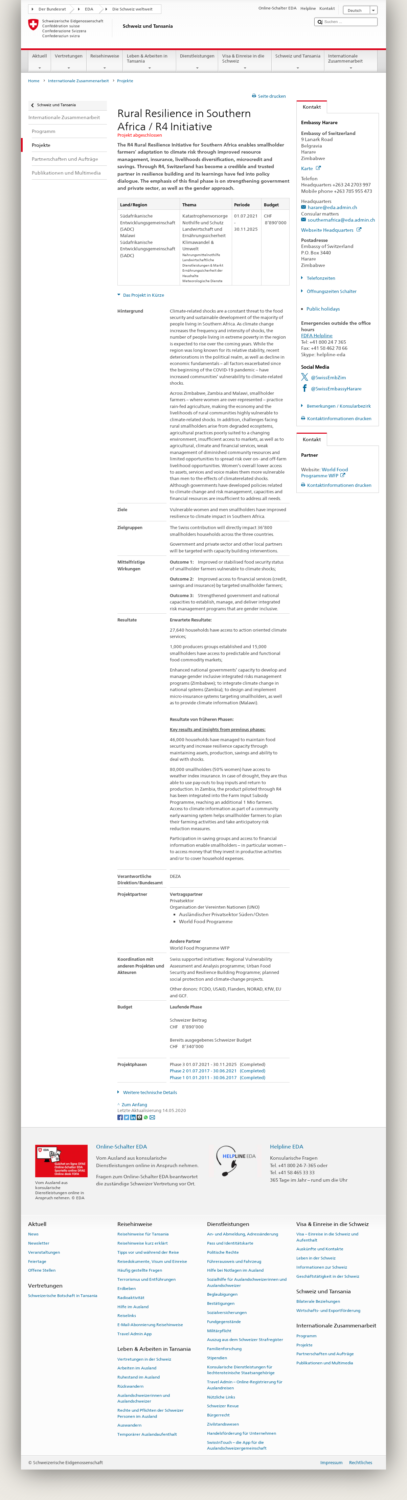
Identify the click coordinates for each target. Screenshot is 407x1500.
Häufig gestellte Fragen (139, 1270)
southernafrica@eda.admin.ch (341, 220)
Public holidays (323, 309)
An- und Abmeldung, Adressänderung (242, 1234)
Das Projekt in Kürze (143, 295)
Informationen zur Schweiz (321, 1267)
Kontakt (309, 107)
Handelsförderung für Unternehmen (241, 1433)
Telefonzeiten (320, 278)
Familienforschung (224, 1348)
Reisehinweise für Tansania (143, 1234)
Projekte (304, 1344)
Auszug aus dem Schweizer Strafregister (245, 1339)
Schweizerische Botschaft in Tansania (62, 1295)
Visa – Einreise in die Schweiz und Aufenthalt (327, 1237)
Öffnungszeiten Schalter (331, 291)
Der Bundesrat (52, 9)
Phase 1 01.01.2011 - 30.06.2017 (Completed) (217, 1077)
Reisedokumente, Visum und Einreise (152, 1261)
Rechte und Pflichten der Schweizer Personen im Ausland (150, 1413)
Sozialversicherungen (227, 1312)
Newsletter (38, 1243)
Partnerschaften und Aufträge (325, 1353)
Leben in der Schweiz (316, 1258)
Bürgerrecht (218, 1415)
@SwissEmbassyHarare (336, 388)
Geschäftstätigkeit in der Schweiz (327, 1276)
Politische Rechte (223, 1252)
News (33, 1234)
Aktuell (40, 62)
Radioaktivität (130, 1297)
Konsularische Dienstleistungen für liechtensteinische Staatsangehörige (241, 1370)
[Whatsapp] (146, 1116)
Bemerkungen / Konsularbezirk (338, 406)
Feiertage (37, 1261)
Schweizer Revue (223, 1406)
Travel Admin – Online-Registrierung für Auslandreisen (244, 1385)
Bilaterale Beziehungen (318, 1301)
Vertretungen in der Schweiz (144, 1359)
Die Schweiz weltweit (132, 9)
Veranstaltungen (44, 1252)
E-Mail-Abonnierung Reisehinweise (150, 1324)
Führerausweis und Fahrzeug (234, 1261)
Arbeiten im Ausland (136, 1368)
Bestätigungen (220, 1303)
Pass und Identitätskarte (230, 1243)
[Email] (152, 1116)
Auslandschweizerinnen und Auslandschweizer (143, 1398)
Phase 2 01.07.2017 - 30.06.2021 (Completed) (217, 1071)
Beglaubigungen (222, 1294)
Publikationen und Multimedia (324, 1363)
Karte (311, 168)
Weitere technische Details (149, 1092)
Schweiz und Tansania (298, 62)
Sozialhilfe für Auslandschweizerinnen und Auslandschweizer (247, 1282)
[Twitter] (127, 1116)
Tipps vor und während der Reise (148, 1252)
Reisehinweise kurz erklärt (142, 1243)
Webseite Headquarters (331, 230)
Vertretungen (68, 62)
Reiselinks (126, 1315)
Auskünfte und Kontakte (319, 1249)
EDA (89, 9)
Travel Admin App (134, 1334)
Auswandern (129, 1425)
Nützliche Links (221, 1396)
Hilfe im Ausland (133, 1306)
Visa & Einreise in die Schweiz (245, 62)
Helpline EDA (286, 1146)
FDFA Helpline (317, 335)
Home (34, 80)
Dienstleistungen (197, 62)
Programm (306, 1336)
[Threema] (140, 1116)
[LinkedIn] (133, 1116)
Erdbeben (126, 1288)
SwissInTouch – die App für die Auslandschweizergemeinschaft (237, 1445)
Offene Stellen (41, 1270)
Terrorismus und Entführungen (146, 1279)
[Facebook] (120, 1116)
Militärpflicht (219, 1330)
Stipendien (217, 1358)
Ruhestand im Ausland (138, 1377)
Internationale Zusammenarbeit (351, 62)
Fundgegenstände (224, 1321)
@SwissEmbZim (328, 377)
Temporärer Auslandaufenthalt (147, 1434)
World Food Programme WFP (324, 473)
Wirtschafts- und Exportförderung (328, 1310)
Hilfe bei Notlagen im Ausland (235, 1270)
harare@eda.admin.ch (332, 207)
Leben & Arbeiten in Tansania (149, 62)
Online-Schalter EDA (121, 1146)
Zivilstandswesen (223, 1424)
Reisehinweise (105, 62)
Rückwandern (130, 1386)
